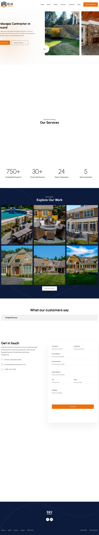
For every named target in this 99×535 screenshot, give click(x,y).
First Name (55, 346)
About (49, 4)
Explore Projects (18, 43)
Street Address (56, 372)
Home (42, 4)
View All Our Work (50, 288)
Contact (23, 530)
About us (3, 530)
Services (63, 4)
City (53, 379)
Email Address (56, 354)
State (75, 379)
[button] (45, 49)
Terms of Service (93, 530)
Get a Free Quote (90, 4)
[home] (7, 4)
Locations (72, 4)
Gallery (56, 4)
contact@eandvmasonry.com (15, 364)
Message (54, 390)
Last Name (77, 346)
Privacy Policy (83, 530)
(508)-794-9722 (10, 369)
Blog (79, 4)
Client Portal (30, 530)
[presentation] (64, 414)
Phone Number (56, 361)
